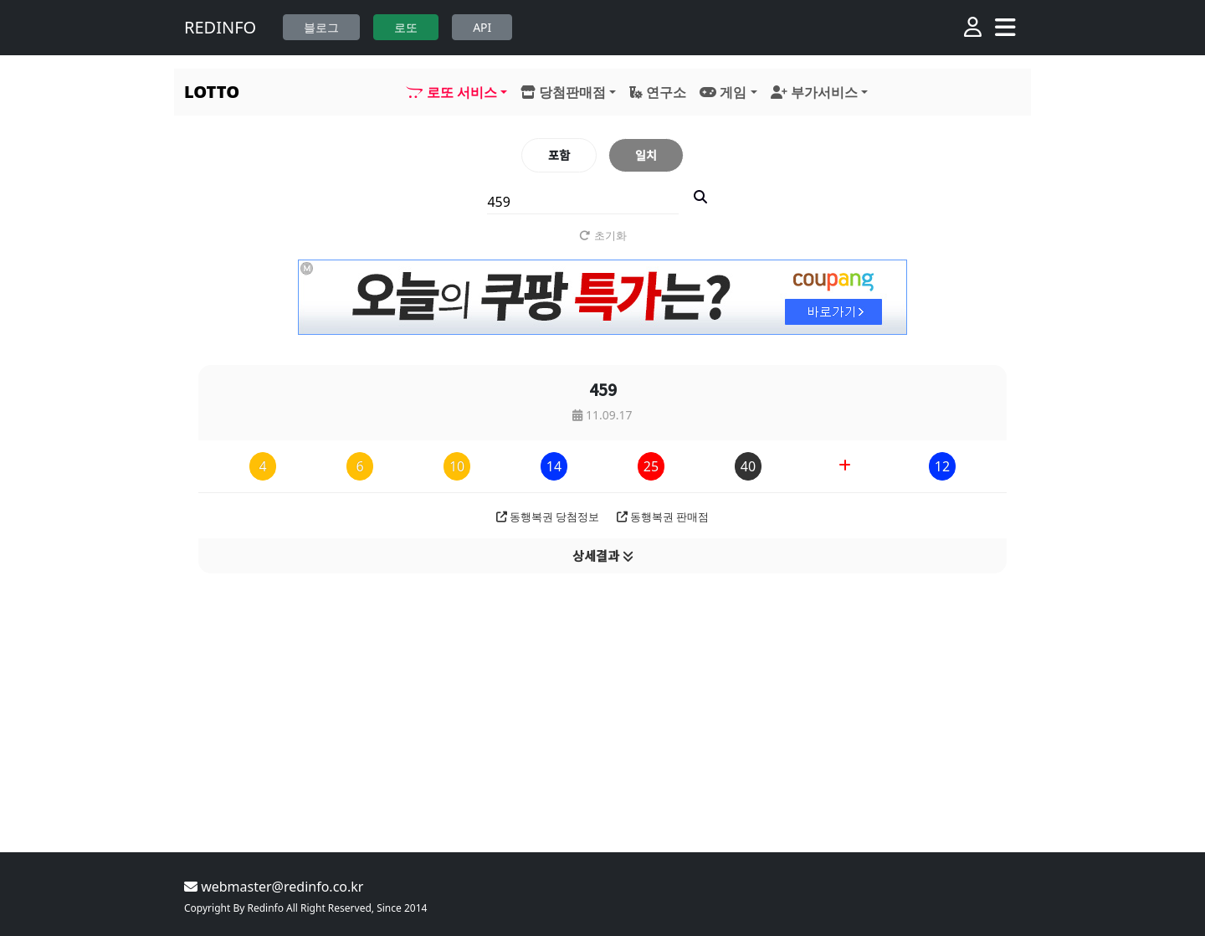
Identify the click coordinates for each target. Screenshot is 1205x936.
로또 (406, 27)
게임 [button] (723, 92)
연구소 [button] (657, 92)
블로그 (321, 27)
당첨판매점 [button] (563, 92)
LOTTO (211, 91)
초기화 (603, 235)
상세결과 (602, 555)
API (482, 27)
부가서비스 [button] (814, 92)
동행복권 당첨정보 (548, 516)
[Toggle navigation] (1005, 27)
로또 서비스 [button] (451, 92)
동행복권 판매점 (663, 516)
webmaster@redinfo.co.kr (273, 886)
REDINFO (220, 27)
